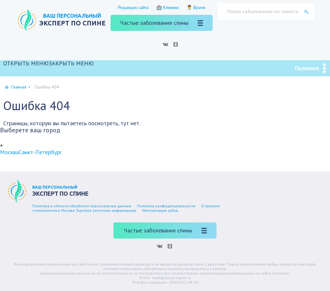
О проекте (210, 205)
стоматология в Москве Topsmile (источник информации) (84, 210)
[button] (48, 63)
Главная (18, 87)
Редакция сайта (133, 7)
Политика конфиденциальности (166, 205)
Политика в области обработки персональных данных (81, 205)
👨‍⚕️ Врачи (196, 7)
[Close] (1, 145)
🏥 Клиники (167, 7)
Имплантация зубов (160, 210)
